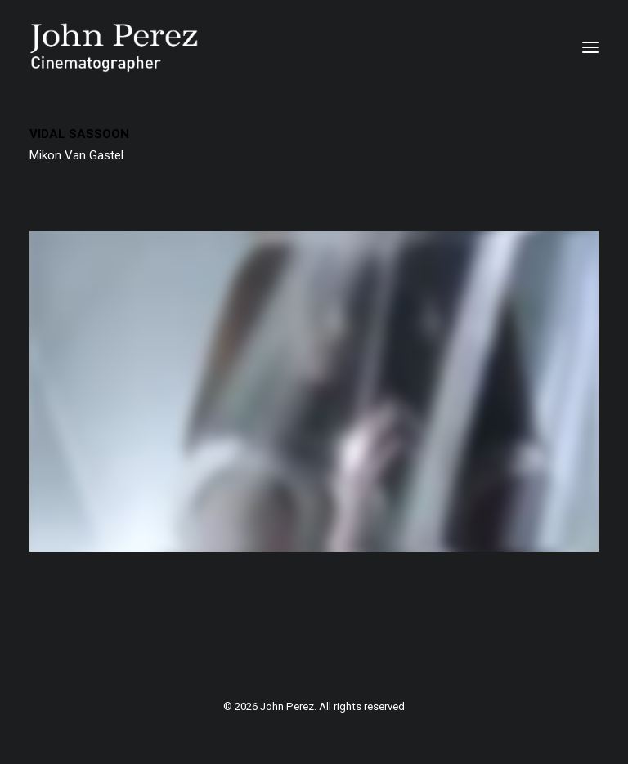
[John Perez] (114, 47)
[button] (590, 47)
